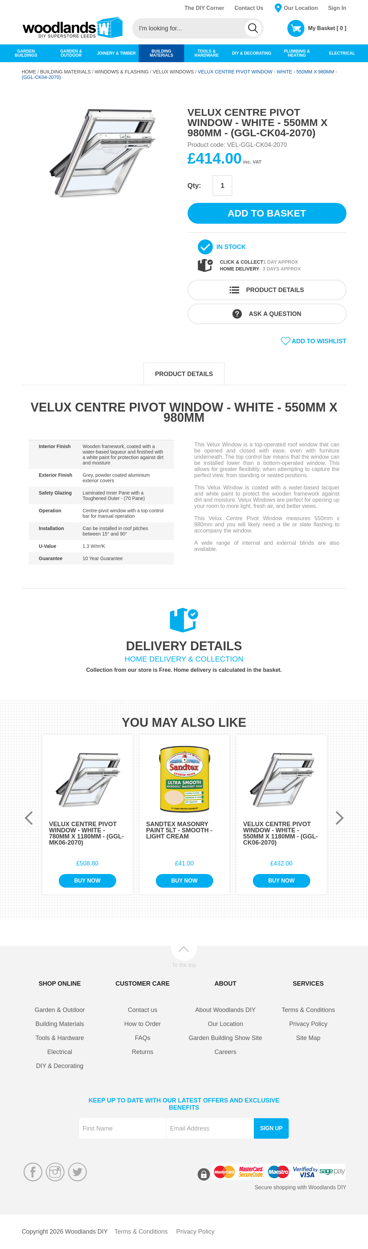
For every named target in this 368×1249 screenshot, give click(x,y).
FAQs (142, 1038)
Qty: (194, 185)
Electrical (59, 1052)
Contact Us (248, 8)
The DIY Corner (204, 8)
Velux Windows (173, 71)
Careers (225, 1052)
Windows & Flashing (122, 71)
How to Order (142, 1024)
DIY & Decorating (59, 1066)
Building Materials (65, 71)
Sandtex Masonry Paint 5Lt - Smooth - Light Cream (179, 830)
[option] (101, 152)
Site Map (308, 1038)
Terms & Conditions (308, 1010)
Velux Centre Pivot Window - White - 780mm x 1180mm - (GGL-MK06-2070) (86, 833)
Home (29, 71)
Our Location (301, 8)
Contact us (142, 1010)
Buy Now (87, 881)
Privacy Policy (308, 1024)
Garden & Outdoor (60, 1010)
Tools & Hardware (60, 1038)
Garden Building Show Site (225, 1038)
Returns (142, 1052)
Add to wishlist (319, 341)
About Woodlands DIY (225, 1010)
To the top (184, 965)
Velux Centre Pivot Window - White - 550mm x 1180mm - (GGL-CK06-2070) (280, 833)
